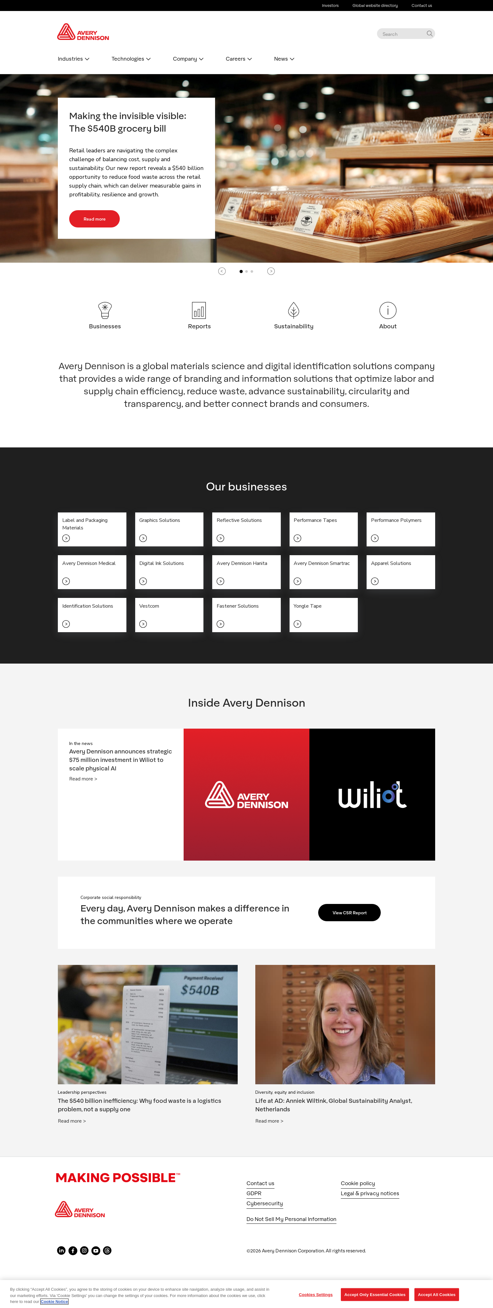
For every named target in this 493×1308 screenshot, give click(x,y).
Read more (97, 219)
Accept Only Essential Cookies (375, 1294)
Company (185, 58)
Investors (330, 5)
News (281, 58)
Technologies (128, 58)
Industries (70, 58)
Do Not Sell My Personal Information (291, 1222)
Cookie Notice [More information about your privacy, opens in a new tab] (54, 1301)
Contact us (422, 5)
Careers (236, 58)
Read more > (83, 782)
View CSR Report (353, 916)
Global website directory (375, 5)
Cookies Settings (316, 1294)
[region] (246, 1294)
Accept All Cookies (437, 1294)
